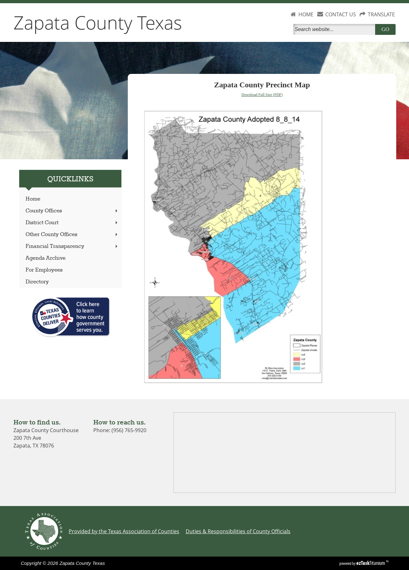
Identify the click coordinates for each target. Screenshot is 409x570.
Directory (37, 282)
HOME (305, 14)
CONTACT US (340, 14)
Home (33, 199)
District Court (72, 222)
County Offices (72, 211)
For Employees (44, 270)
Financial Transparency (72, 246)
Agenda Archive (46, 258)
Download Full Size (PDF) (262, 94)
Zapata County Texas (97, 22)
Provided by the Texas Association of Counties (124, 531)
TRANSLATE (381, 14)
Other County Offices (72, 234)
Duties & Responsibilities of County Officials (238, 531)
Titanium (371, 562)
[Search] (335, 29)
